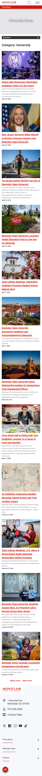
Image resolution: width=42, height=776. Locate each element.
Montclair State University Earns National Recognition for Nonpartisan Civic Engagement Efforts (21, 385)
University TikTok (25, 725)
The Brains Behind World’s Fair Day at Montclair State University (21, 182)
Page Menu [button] (6, 37)
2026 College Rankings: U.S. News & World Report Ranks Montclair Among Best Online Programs (20, 554)
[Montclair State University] (9, 2)
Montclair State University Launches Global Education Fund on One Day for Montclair (20, 240)
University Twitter (4, 725)
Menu (36, 1)
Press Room (6, 7)
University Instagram (15, 725)
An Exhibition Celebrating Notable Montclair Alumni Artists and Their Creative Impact (19, 498)
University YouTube (20, 725)
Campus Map (12, 714)
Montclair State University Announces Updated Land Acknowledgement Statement (17, 332)
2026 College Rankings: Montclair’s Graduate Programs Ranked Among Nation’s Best (20, 286)
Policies (6, 758)
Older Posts (27, 681)
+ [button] (38, 740)
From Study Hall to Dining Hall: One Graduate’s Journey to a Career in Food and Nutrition (20, 439)
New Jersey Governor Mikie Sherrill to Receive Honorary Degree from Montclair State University (20, 138)
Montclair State (9, 748)
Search (29, 1)
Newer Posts (15, 681)
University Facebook (9, 725)
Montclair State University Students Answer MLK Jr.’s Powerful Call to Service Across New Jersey (20, 608)
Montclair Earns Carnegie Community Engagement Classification (21, 665)
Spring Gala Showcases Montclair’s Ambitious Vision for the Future (20, 84)
